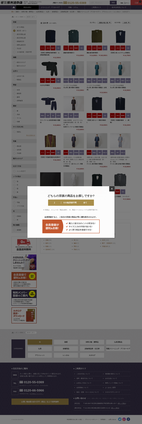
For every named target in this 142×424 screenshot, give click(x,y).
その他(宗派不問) (80, 203)
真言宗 (43, 203)
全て (99, 203)
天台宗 (61, 203)
